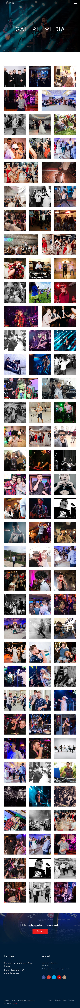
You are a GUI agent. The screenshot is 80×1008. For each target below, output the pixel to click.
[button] (75, 2)
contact (71, 1000)
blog (64, 1000)
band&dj (58, 1000)
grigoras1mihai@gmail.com (50, 963)
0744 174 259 (45, 966)
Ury (16, 1003)
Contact (40, 931)
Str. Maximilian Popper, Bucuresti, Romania (55, 969)
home (50, 1000)
